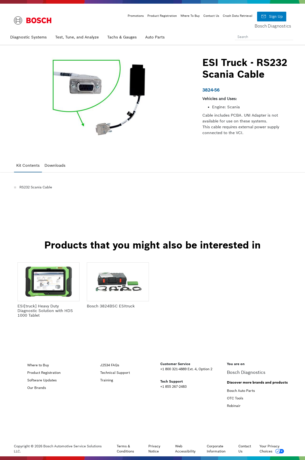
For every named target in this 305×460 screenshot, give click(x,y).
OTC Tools (235, 398)
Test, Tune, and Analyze (77, 37)
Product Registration (162, 16)
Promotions (136, 16)
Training (106, 380)
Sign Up (272, 16)
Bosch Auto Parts (241, 390)
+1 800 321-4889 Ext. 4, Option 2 (186, 369)
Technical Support (115, 372)
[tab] (28, 165)
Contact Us (211, 16)
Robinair (234, 406)
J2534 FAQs (109, 365)
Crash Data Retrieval (237, 16)
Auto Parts (155, 37)
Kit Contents (28, 165)
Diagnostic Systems (28, 37)
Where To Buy (190, 16)
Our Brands (36, 388)
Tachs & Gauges (122, 37)
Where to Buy (38, 365)
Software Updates (42, 380)
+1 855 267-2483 (173, 386)
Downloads (55, 165)
